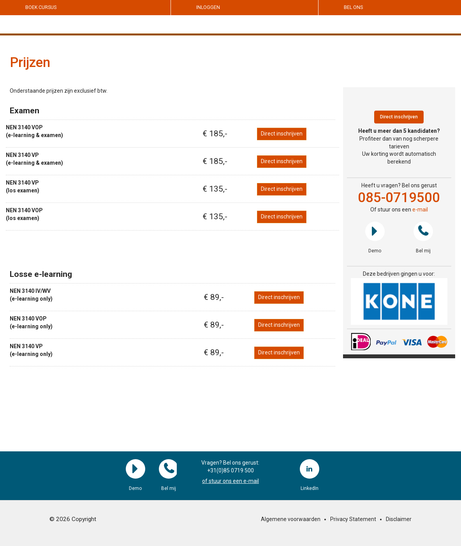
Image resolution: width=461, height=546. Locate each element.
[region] (399, 301)
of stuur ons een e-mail (230, 481)
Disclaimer (399, 519)
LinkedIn (309, 469)
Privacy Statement (353, 519)
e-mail (420, 209)
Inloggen (208, 7)
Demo (375, 231)
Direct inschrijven (282, 133)
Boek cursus (40, 7)
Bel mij (423, 231)
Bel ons (353, 7)
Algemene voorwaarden (290, 519)
